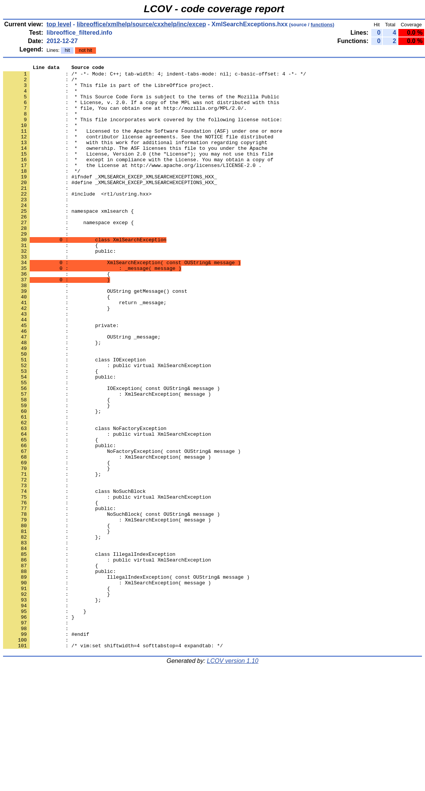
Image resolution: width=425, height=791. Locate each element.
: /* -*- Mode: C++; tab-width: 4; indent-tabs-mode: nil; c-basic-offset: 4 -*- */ (154, 75)
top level (58, 24)
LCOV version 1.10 (232, 777)
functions (322, 24)
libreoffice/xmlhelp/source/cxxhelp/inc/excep (141, 24)
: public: (59, 288)
